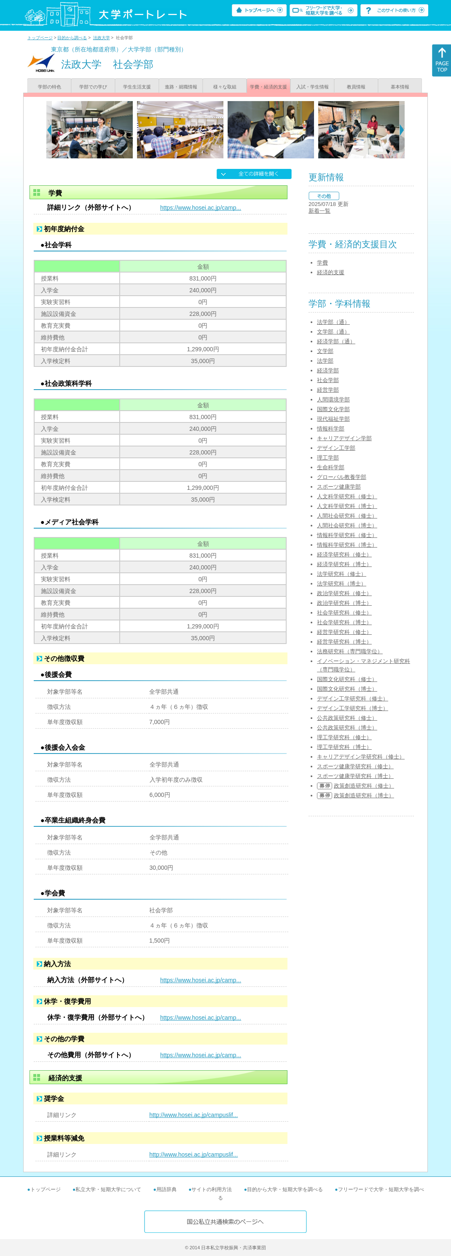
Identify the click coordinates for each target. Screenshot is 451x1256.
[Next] (402, 129)
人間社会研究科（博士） (347, 525)
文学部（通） (333, 332)
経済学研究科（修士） (344, 554)
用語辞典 (166, 1189)
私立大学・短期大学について (108, 1189)
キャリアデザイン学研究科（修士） (361, 757)
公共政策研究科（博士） (347, 727)
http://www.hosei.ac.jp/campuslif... (193, 1115)
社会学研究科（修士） (344, 612)
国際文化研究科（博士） (347, 689)
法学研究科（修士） (341, 574)
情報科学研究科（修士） (347, 535)
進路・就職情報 (181, 86)
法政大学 (101, 37)
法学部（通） (333, 322)
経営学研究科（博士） (344, 642)
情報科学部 (330, 428)
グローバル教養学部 (341, 477)
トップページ (40, 37)
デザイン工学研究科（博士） (352, 708)
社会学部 (328, 380)
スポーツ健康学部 (339, 487)
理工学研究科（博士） (344, 747)
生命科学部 (330, 467)
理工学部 (328, 457)
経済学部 (328, 370)
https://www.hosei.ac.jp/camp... (200, 207)
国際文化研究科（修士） (347, 679)
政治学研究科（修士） (344, 593)
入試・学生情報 (312, 86)
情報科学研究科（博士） (347, 545)
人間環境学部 (333, 399)
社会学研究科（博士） (344, 622)
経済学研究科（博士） (344, 564)
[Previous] (49, 129)
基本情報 (400, 86)
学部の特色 (49, 86)
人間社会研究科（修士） (347, 516)
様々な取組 (224, 86)
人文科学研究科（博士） (347, 506)
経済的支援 (330, 272)
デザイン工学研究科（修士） (352, 698)
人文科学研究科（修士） (347, 496)
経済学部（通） (336, 341)
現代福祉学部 (333, 419)
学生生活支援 (137, 86)
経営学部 (328, 390)
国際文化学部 (333, 409)
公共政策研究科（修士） (347, 718)
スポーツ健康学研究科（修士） (355, 766)
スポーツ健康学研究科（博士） (355, 776)
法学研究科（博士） (341, 583)
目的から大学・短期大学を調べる (285, 1189)
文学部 (325, 351)
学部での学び (93, 86)
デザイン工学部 (336, 448)
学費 (322, 262)
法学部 (325, 361)
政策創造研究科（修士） (364, 786)
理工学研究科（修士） (344, 737)
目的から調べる (72, 37)
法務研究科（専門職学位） (350, 651)
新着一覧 (319, 211)
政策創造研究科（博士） (364, 795)
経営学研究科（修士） (344, 632)
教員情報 (356, 86)
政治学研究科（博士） (344, 603)
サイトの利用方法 (211, 1189)
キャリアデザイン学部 (344, 438)
